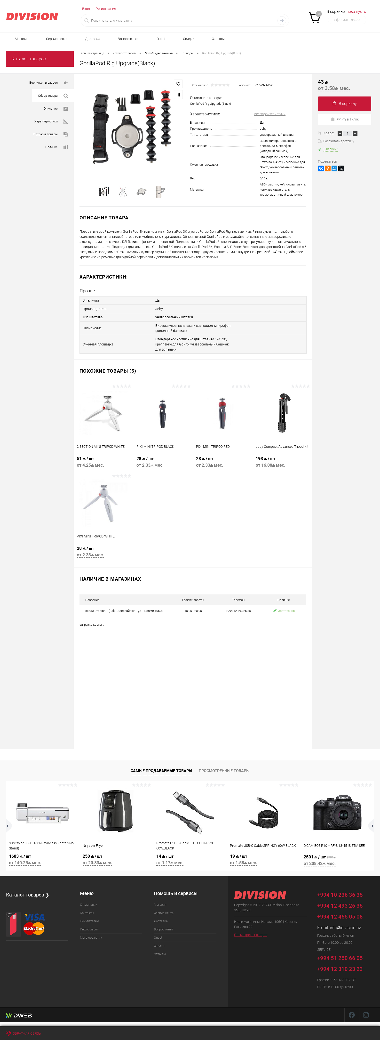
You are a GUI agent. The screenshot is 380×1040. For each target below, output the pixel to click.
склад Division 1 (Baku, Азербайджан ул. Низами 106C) (124, 610)
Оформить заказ (347, 20)
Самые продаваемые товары (161, 770)
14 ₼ (190, 859)
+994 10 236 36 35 (343, 893)
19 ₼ (263, 859)
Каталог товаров (29, 58)
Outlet (161, 39)
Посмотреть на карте (250, 934)
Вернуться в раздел (48, 83)
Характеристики (51, 121)
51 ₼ (103, 462)
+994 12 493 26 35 (340, 905)
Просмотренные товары (224, 770)
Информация (89, 928)
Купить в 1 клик (345, 119)
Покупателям (89, 920)
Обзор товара (53, 96)
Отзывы (218, 39)
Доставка (92, 39)
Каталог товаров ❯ (27, 894)
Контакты (87, 912)
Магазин (22, 39)
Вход (86, 9)
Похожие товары (50, 134)
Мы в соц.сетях (91, 937)
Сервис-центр (57, 39)
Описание (56, 108)
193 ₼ (282, 462)
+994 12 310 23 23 (340, 968)
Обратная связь (23, 1033)
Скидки (188, 39)
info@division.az (345, 926)
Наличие (56, 147)
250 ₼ (116, 859)
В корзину (345, 103)
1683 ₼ (42, 859)
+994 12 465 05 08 (340, 916)
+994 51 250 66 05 (343, 956)
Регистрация (106, 9)
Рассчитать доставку (336, 141)
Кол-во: (329, 133)
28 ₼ (163, 462)
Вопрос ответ (128, 39)
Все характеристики (269, 114)
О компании (88, 904)
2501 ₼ (337, 860)
